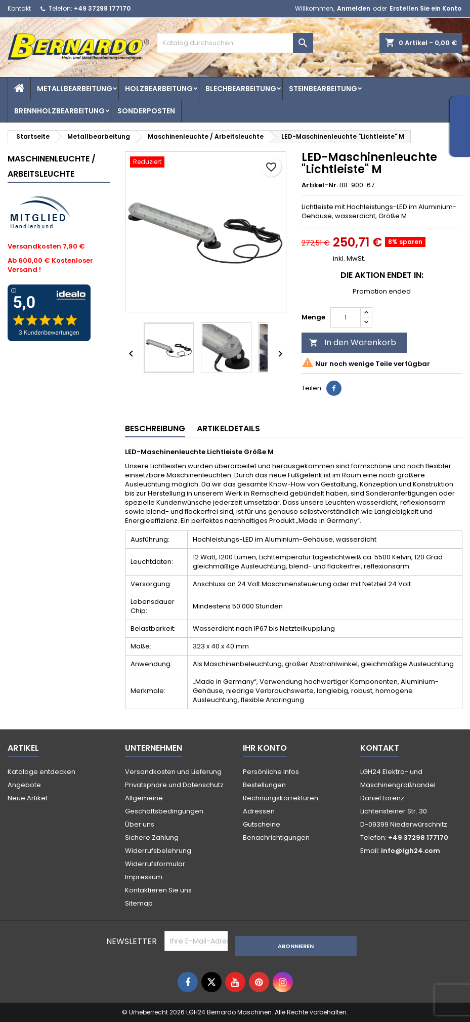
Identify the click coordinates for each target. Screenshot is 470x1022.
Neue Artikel (27, 798)
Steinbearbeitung (323, 89)
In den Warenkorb (352, 342)
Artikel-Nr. (320, 185)
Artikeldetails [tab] (228, 428)
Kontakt (19, 8)
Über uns (139, 824)
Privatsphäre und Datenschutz (174, 785)
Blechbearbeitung (240, 89)
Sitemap (139, 903)
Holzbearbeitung (159, 89)
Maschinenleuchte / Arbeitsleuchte (52, 166)
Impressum (143, 877)
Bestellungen (264, 785)
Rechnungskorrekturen (280, 798)
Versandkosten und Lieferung (173, 771)
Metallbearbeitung (74, 89)
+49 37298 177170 (102, 8)
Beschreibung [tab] (155, 428)
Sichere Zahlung (152, 837)
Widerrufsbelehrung (158, 850)
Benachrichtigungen (276, 837)
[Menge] (345, 317)
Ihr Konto (265, 748)
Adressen (259, 811)
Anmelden (353, 8)
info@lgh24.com (410, 850)
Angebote (24, 785)
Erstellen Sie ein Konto (425, 8)
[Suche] (235, 43)
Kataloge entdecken (41, 771)
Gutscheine (261, 824)
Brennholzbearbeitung (59, 111)
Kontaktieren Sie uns (158, 890)
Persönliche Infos (271, 771)
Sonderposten (146, 111)
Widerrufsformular (155, 864)
